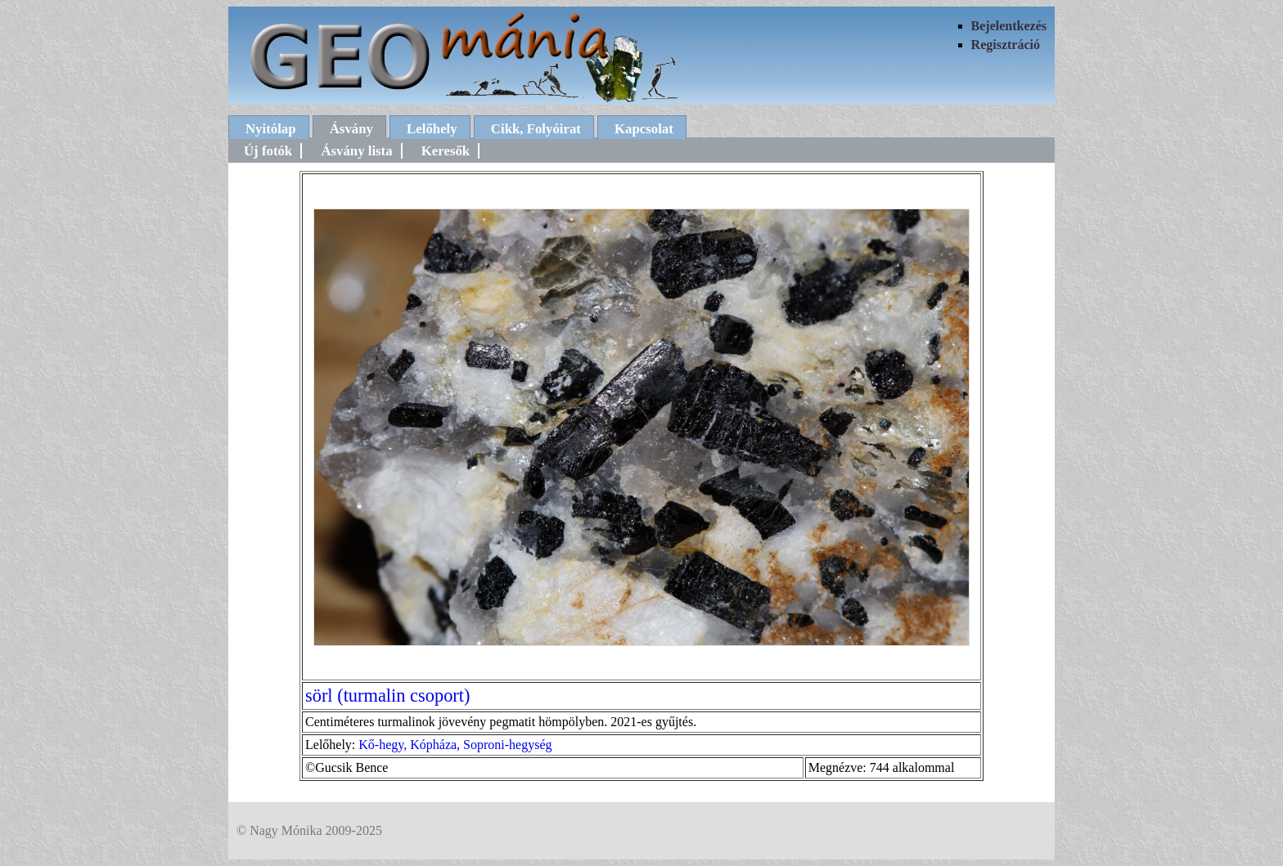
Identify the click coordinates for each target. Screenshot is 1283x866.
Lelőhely (432, 129)
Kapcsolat (643, 129)
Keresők (445, 151)
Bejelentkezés (1009, 26)
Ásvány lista (356, 151)
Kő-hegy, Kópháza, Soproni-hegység (454, 745)
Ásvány (351, 129)
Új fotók (268, 151)
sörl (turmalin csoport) (387, 695)
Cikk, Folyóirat (536, 129)
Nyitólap (270, 129)
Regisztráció (1005, 45)
